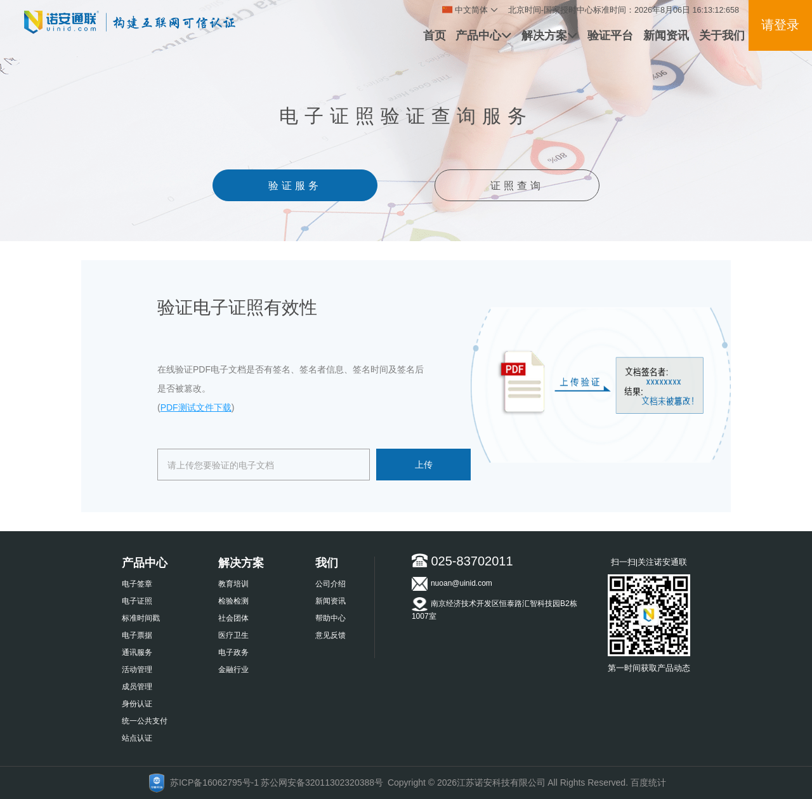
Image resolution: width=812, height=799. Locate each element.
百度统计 (648, 782)
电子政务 (233, 652)
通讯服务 (137, 652)
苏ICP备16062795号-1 (214, 782)
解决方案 (549, 35)
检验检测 (233, 601)
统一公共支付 (144, 720)
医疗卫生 (233, 635)
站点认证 (137, 738)
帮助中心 (330, 618)
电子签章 (137, 583)
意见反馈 (330, 635)
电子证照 (137, 601)
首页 (434, 35)
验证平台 (610, 35)
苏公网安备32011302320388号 (322, 782)
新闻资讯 (666, 35)
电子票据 (137, 635)
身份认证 (137, 703)
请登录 (780, 25)
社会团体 (233, 618)
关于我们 (722, 35)
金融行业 (233, 669)
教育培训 (233, 583)
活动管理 (137, 669)
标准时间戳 (141, 618)
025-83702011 (462, 560)
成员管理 (137, 686)
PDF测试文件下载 (196, 407)
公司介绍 (330, 583)
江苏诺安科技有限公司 (501, 782)
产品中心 (483, 35)
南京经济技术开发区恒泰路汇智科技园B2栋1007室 (494, 609)
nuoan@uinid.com (452, 584)
